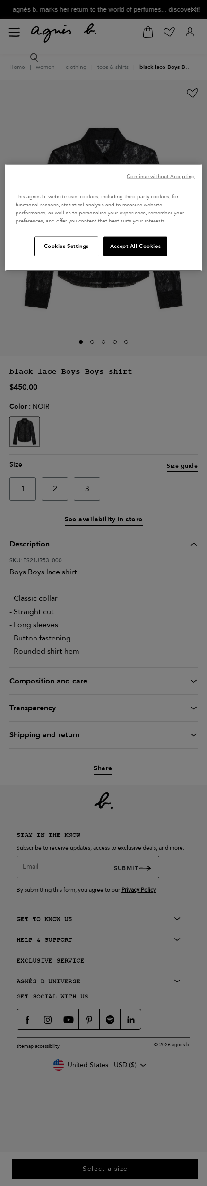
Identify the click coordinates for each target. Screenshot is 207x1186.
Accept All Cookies (135, 245)
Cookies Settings (66, 245)
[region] (103, 217)
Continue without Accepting (161, 175)
